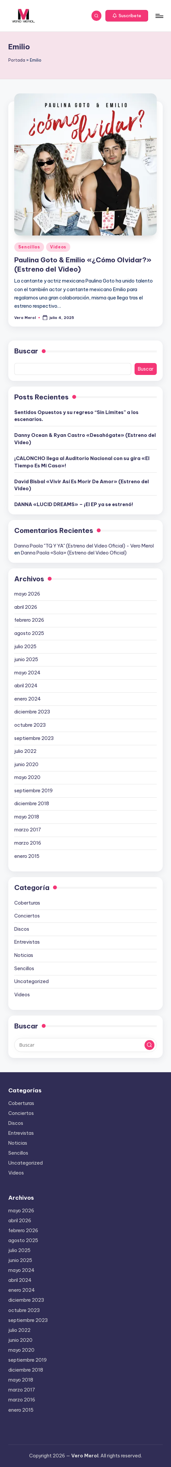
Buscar (26, 351)
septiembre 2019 (33, 791)
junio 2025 (26, 659)
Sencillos (29, 246)
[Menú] (158, 16)
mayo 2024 (27, 673)
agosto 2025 (29, 633)
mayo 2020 (27, 777)
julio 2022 (25, 751)
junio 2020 (26, 764)
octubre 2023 (30, 725)
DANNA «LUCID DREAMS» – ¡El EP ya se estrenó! (73, 504)
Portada (16, 60)
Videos (58, 246)
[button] (126, 16)
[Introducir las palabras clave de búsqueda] (85, 1045)
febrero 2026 (29, 620)
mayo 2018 (26, 817)
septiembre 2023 (34, 738)
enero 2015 (26, 856)
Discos (21, 929)
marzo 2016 (27, 843)
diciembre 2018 (31, 804)
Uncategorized (31, 981)
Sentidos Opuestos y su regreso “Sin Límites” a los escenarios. (76, 416)
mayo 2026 (27, 594)
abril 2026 (25, 607)
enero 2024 (27, 699)
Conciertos (27, 916)
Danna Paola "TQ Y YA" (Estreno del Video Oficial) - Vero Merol (84, 546)
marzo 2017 (27, 830)
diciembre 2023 (32, 712)
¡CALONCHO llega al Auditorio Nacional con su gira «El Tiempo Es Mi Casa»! (81, 462)
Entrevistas (27, 942)
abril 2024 (25, 686)
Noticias (23, 955)
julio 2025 (25, 647)
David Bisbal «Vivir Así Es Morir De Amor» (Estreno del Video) (81, 485)
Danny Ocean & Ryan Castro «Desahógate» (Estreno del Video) (85, 438)
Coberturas (27, 903)
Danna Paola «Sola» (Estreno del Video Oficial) (74, 553)
